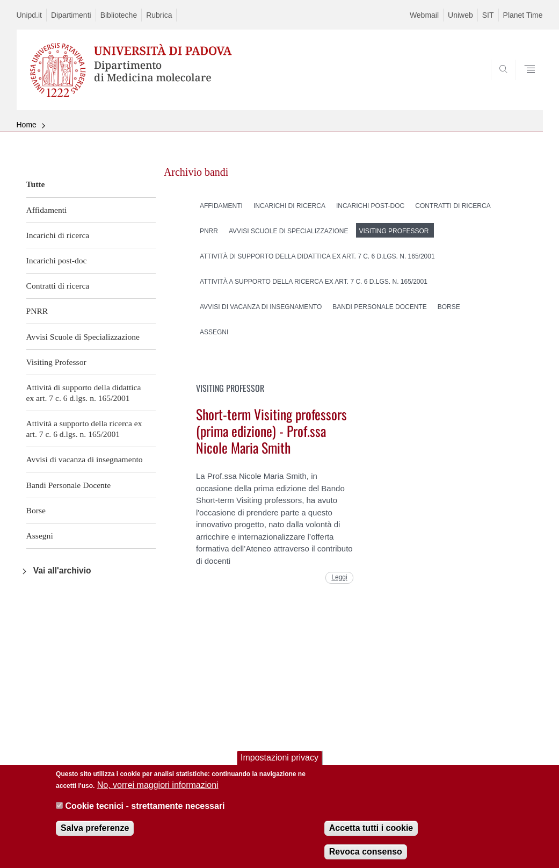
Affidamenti (46, 209)
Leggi (339, 577)
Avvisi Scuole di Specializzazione (83, 336)
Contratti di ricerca (58, 285)
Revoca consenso (365, 858)
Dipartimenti (71, 15)
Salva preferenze (95, 834)
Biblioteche (118, 15)
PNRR (37, 310)
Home (27, 124)
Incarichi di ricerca (58, 235)
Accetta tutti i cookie (371, 834)
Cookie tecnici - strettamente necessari (145, 812)
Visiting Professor (56, 362)
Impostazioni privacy (279, 764)
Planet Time (523, 15)
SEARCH (497, 84)
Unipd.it (29, 15)
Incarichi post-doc (56, 260)
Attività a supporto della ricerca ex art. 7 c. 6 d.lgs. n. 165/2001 (84, 429)
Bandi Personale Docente (68, 485)
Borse (36, 510)
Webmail (424, 15)
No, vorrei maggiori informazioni (158, 792)
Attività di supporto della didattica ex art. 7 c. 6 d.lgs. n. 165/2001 (83, 393)
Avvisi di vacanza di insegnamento (84, 459)
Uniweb (460, 15)
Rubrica (159, 15)
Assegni (39, 535)
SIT (488, 15)
